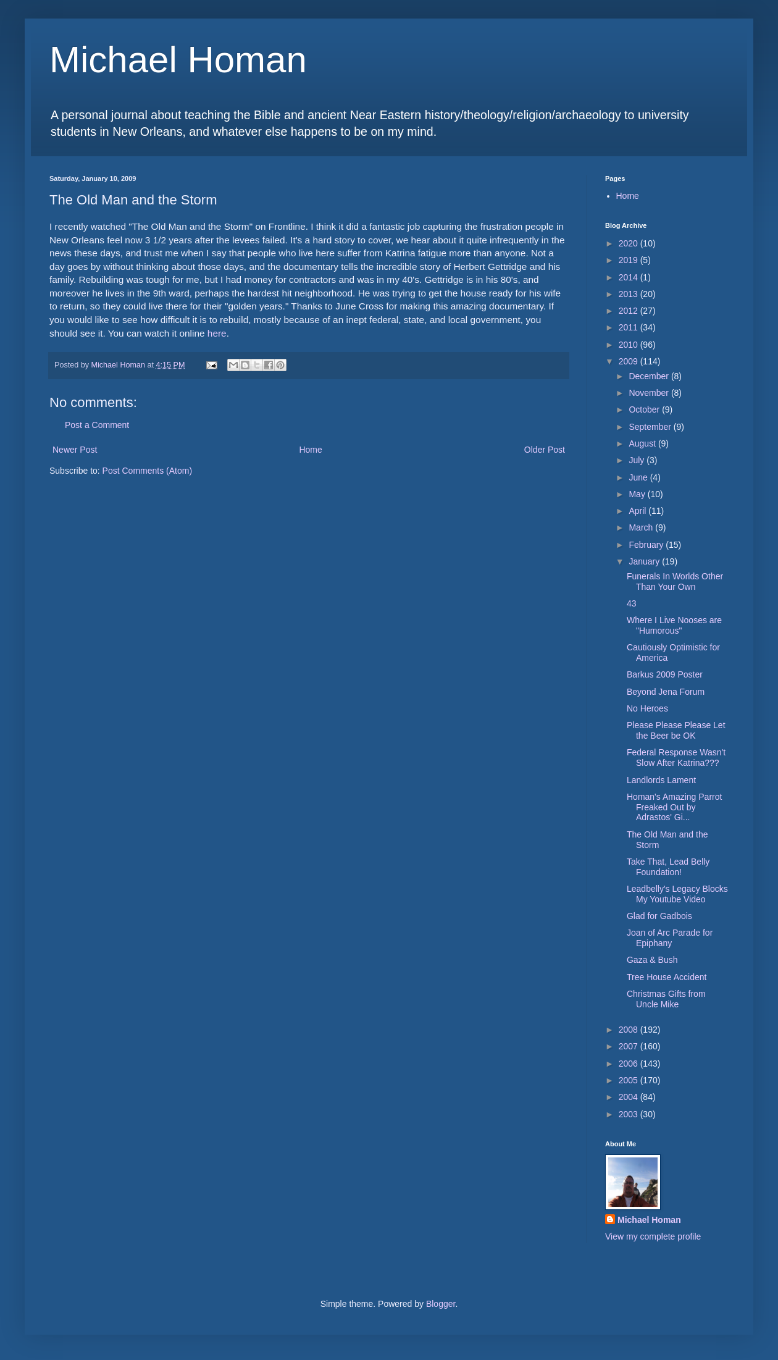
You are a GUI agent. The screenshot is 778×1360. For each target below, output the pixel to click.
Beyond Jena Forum (666, 692)
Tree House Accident (666, 977)
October (645, 409)
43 (632, 603)
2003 (629, 1114)
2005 (629, 1080)
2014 (629, 277)
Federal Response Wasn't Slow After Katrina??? (676, 757)
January (645, 561)
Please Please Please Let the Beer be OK (676, 730)
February (647, 545)
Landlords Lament (661, 780)
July (637, 460)
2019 (629, 260)
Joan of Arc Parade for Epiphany (670, 938)
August (643, 443)
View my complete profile (653, 1236)
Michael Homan (178, 59)
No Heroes (647, 708)
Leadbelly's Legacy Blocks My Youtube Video (677, 894)
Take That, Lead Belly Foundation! (668, 867)
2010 (629, 345)
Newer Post (74, 450)
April (638, 511)
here (217, 333)
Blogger (440, 1304)
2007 (629, 1046)
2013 (629, 294)
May (638, 494)
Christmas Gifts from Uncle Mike (666, 999)
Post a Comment (97, 425)
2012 (629, 311)
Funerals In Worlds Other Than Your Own (675, 581)
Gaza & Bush (652, 960)
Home (310, 450)
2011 (629, 327)
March (642, 527)
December (650, 376)
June (639, 477)
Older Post (544, 450)
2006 (629, 1063)
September (651, 427)
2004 (629, 1097)
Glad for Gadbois (659, 916)
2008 (629, 1030)
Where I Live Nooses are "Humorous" (674, 625)
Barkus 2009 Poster (665, 674)
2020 (629, 243)
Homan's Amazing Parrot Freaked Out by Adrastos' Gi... (674, 807)
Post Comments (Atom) (147, 471)
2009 (629, 361)
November (650, 393)
